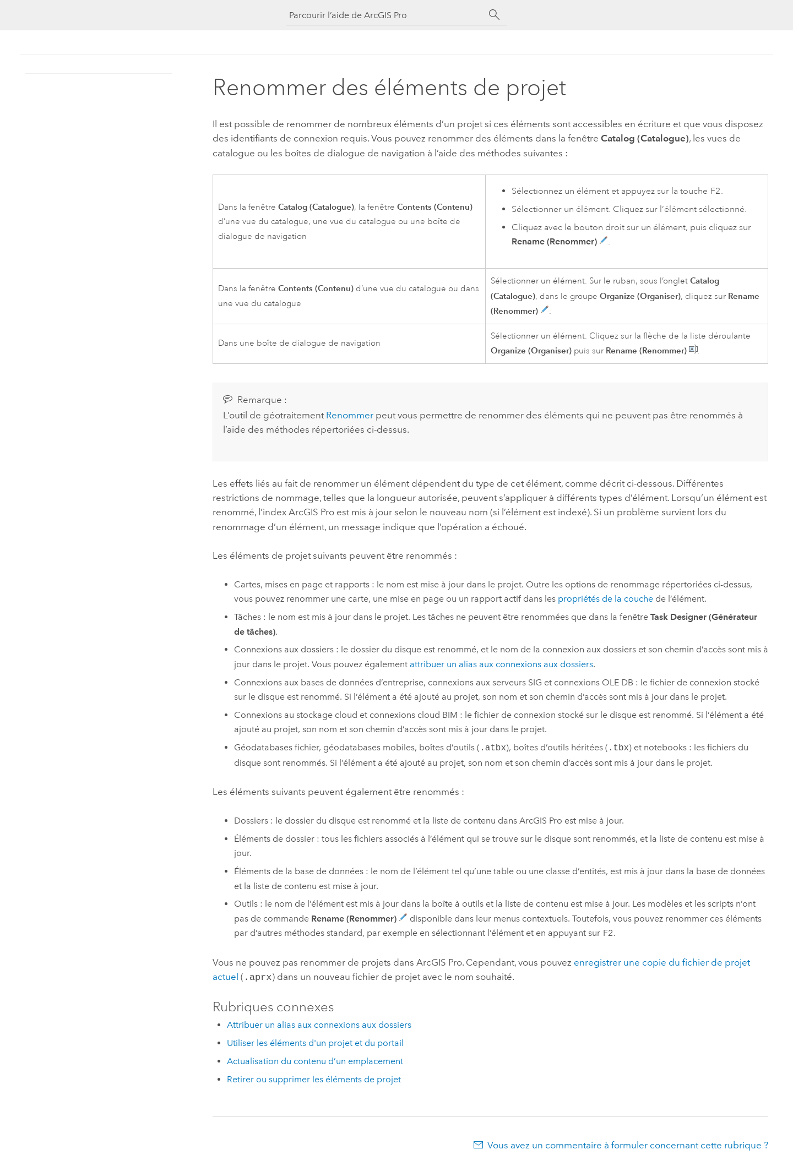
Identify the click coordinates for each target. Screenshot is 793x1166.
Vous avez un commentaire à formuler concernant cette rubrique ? (627, 1143)
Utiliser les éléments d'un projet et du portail (315, 1042)
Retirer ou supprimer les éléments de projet (314, 1078)
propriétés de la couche (605, 598)
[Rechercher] (494, 14)
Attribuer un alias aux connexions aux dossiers (319, 1023)
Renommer (349, 415)
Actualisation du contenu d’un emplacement (315, 1060)
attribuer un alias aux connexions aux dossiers (501, 664)
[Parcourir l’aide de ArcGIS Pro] (385, 15)
